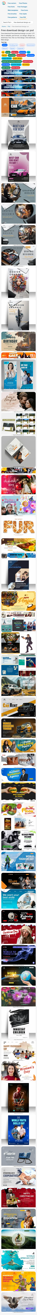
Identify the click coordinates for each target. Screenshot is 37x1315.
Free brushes (12, 14)
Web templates (13, 10)
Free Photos (23, 3)
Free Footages (22, 7)
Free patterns (12, 17)
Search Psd (6, 22)
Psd (9, 26)
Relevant (5, 48)
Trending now (13, 45)
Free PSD (23, 17)
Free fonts (11, 7)
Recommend (30, 45)
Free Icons (24, 10)
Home (4, 26)
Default (5, 45)
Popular (12, 48)
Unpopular (20, 48)
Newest (22, 45)
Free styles (23, 14)
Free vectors (12, 3)
